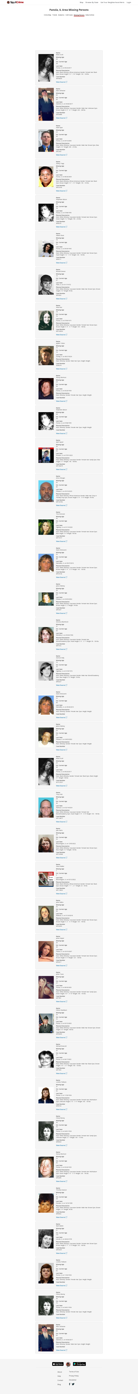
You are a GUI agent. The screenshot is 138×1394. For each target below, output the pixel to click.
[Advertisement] (69, 33)
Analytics (61, 15)
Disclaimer (72, 1380)
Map (81, 2)
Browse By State (92, 2)
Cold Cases (69, 15)
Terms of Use (74, 1372)
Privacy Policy (74, 1376)
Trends (54, 15)
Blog (59, 1384)
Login (129, 2)
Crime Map (47, 15)
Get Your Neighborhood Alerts (112, 2)
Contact (60, 1380)
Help (59, 1376)
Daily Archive (90, 15)
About (60, 1372)
